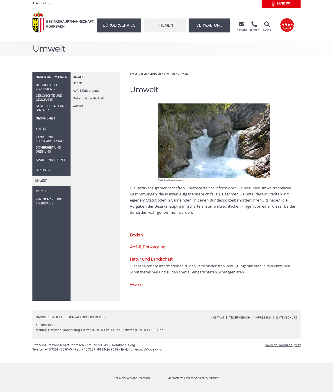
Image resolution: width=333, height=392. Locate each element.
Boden (77, 83)
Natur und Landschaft (88, 98)
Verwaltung (209, 25)
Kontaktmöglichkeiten (87, 318)
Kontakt (214, 318)
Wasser (78, 106)
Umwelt (79, 77)
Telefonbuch (237, 318)
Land (281, 4)
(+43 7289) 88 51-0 (58, 350)
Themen (165, 25)
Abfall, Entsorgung (86, 90)
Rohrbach (154, 73)
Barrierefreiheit (50, 318)
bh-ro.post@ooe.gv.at (146, 350)
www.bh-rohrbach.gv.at (283, 346)
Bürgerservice (119, 25)
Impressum (261, 318)
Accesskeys (42, 3)
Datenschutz (286, 318)
